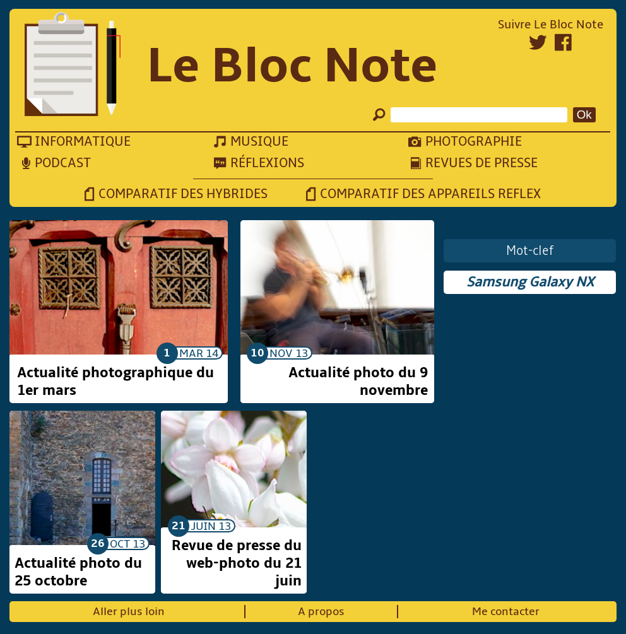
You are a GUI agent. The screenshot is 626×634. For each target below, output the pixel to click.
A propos (321, 611)
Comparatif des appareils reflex (430, 194)
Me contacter (506, 611)
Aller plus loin (129, 611)
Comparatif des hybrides (183, 194)
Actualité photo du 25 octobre (78, 572)
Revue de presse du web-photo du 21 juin (237, 563)
